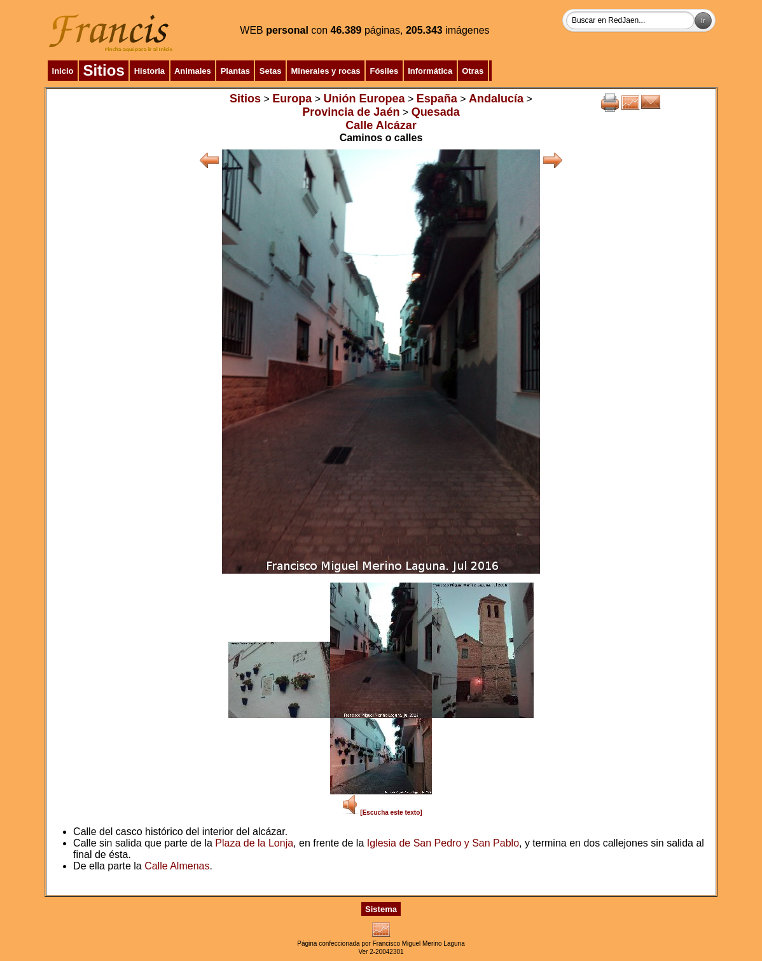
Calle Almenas (176, 866)
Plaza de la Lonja (254, 843)
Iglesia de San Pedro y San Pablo (443, 843)
